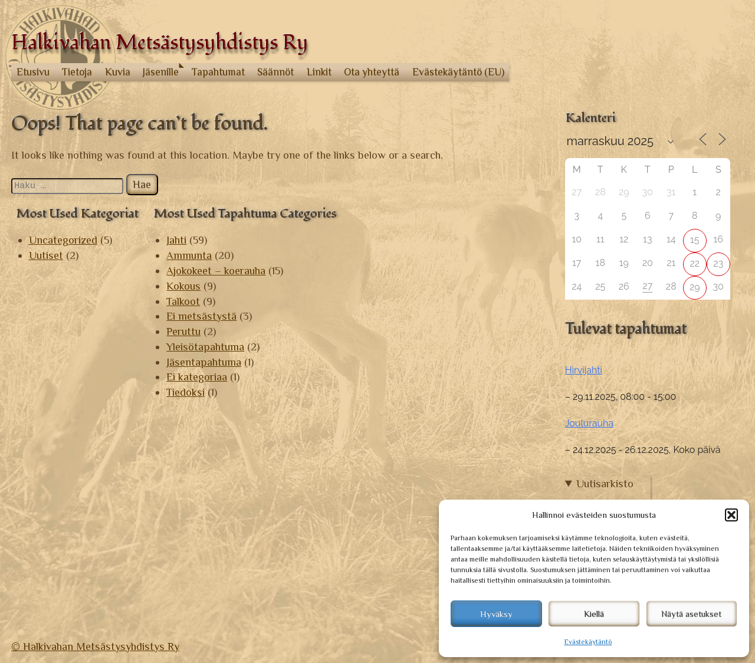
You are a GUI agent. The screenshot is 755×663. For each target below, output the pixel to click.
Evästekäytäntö (588, 642)
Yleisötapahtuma (205, 346)
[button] (731, 515)
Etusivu (33, 72)
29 (695, 287)
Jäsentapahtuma (203, 362)
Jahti (176, 240)
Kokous (183, 286)
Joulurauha (589, 423)
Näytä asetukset (691, 614)
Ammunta (189, 255)
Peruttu (183, 331)
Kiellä (594, 614)
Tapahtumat (218, 72)
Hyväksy (496, 614)
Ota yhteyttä (371, 72)
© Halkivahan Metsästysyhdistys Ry (95, 646)
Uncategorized (63, 240)
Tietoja (77, 72)
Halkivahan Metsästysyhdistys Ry (159, 43)
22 (695, 263)
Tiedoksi (185, 392)
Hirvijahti (583, 370)
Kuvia (117, 72)
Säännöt (275, 72)
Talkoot (183, 301)
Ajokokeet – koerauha (215, 270)
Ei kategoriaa (196, 376)
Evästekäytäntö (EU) (458, 72)
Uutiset (46, 255)
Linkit (319, 72)
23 (718, 263)
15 (695, 239)
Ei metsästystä (201, 316)
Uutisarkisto (604, 483)
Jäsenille (161, 72)
